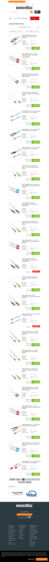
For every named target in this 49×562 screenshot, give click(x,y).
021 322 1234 (11, 1)
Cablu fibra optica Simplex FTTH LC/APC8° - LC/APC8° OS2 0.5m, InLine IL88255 (30, 94)
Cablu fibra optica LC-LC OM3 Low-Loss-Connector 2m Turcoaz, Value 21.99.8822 (31, 444)
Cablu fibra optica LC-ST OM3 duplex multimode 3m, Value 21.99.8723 (31, 148)
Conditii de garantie (34, 531)
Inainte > (22, 482)
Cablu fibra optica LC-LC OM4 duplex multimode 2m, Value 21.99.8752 (31, 462)
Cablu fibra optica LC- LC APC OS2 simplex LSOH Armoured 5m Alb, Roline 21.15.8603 (30, 389)
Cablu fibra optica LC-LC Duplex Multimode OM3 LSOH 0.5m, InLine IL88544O (30, 333)
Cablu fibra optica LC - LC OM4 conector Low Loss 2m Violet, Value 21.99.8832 (31, 407)
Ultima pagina (28, 482)
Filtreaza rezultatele (24, 27)
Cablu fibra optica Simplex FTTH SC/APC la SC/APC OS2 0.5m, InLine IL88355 (30, 223)
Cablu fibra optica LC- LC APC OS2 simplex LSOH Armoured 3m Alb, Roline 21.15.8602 (30, 75)
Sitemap (20, 531)
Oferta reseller (33, 542)
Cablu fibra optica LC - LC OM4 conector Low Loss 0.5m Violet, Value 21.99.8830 (30, 55)
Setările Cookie (12, 544)
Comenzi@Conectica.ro (19, 1)
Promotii (35, 18)
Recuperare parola (12, 531)
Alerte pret (11, 537)
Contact (20, 537)
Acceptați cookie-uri (42, 559)
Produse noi (21, 535)
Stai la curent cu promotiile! (20, 18)
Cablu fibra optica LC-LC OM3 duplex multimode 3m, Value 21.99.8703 (31, 111)
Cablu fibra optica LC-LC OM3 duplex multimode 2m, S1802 (31, 314)
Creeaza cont (11, 529)
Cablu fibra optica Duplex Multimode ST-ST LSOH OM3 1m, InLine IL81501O (31, 297)
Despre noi (21, 529)
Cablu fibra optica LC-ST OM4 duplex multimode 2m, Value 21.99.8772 (31, 425)
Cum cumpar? (32, 528)
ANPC (31, 540)
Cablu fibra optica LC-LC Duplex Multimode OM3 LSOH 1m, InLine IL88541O (30, 352)
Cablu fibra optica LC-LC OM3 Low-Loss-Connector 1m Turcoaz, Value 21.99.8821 (31, 186)
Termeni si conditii (33, 538)
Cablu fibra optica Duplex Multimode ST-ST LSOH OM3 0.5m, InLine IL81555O (30, 204)
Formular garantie (12, 538)
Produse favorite (12, 535)
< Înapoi (18, 479)
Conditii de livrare (33, 529)
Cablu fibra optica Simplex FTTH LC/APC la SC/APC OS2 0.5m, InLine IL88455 (30, 167)
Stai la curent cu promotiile (24, 514)
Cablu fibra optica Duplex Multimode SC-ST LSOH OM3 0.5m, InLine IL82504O (30, 260)
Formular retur (12, 540)
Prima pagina (12, 479)
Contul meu (11, 533)
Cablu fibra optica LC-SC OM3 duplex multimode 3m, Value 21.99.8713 (31, 130)
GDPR (10, 542)
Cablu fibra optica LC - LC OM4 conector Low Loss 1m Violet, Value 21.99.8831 (31, 241)
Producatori (21, 538)
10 (18, 482)
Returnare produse (33, 533)
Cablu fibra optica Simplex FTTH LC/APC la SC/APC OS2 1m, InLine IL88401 (30, 278)
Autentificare (11, 528)
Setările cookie (31, 559)
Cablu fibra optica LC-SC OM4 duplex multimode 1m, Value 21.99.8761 (29, 36)
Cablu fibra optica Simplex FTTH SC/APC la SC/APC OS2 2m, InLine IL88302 (30, 370)
